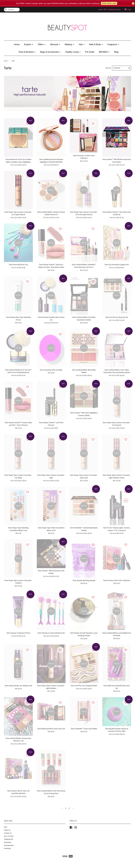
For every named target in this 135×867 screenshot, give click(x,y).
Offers (42, 44)
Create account (114, 9)
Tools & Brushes (27, 52)
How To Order (9, 836)
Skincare (55, 44)
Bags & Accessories (50, 52)
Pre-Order (89, 52)
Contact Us (8, 833)
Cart (129, 9)
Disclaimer (7, 842)
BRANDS (104, 52)
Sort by (108, 68)
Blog (116, 52)
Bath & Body (96, 44)
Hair (82, 44)
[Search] (12, 10)
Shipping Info (8, 839)
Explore (28, 44)
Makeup (69, 44)
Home (17, 44)
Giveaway (7, 848)
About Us (7, 830)
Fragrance (113, 44)
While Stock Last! (119, 3)
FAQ (5, 827)
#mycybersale (9, 845)
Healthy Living (73, 52)
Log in (100, 9)
